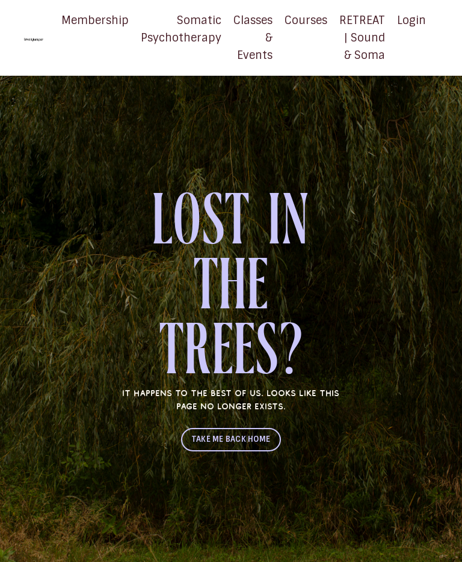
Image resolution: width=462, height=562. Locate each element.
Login (411, 20)
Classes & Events (253, 38)
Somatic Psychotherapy (181, 29)
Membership (95, 20)
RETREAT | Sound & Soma (362, 38)
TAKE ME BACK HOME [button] (231, 439)
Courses (306, 20)
